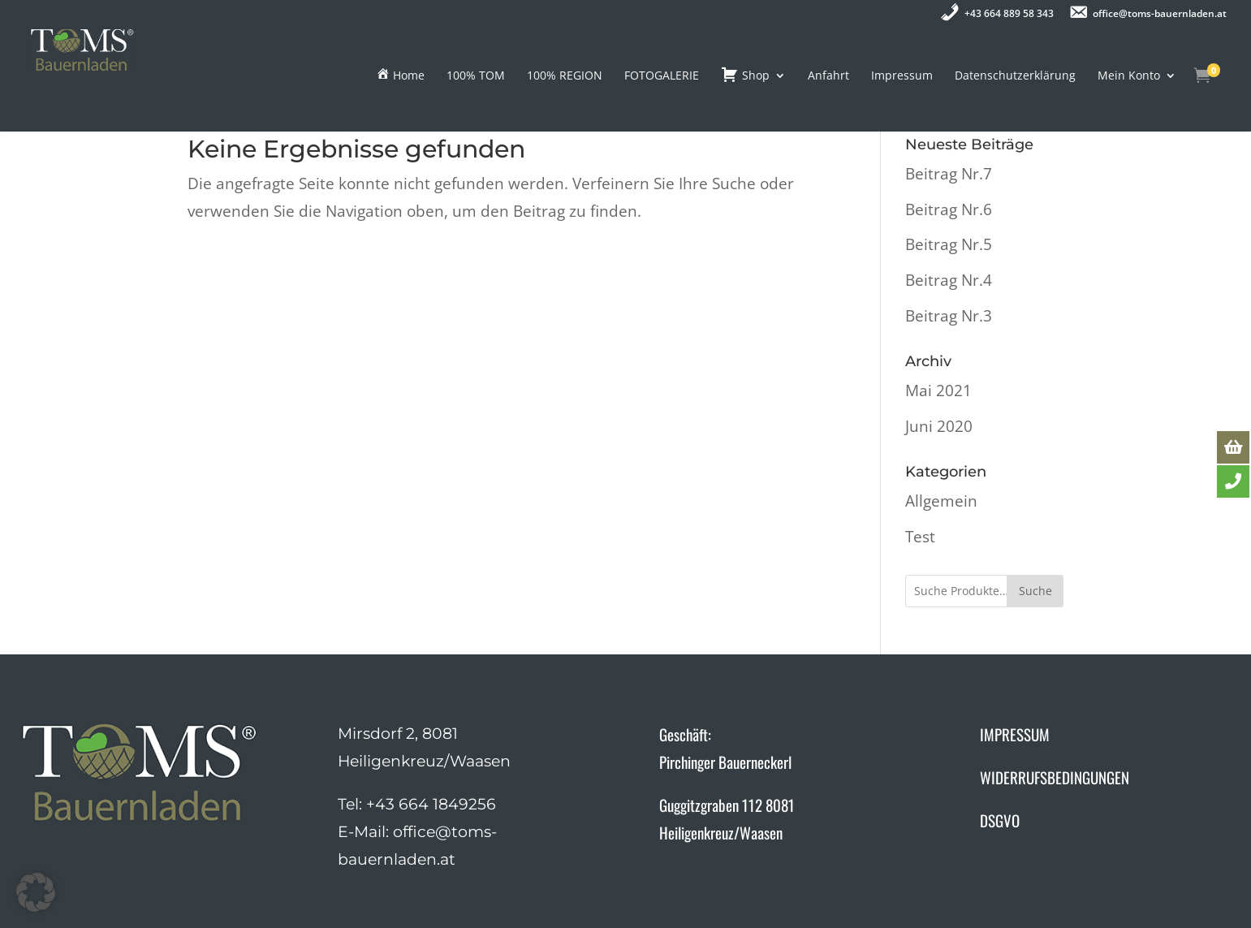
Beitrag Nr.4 (948, 280)
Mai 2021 (938, 390)
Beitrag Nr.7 (948, 173)
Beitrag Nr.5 (948, 244)
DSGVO (1000, 820)
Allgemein (941, 500)
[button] (35, 892)
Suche (1035, 590)
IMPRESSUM (1015, 734)
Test (920, 536)
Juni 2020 (939, 426)
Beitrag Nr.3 (948, 315)
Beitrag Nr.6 (948, 209)
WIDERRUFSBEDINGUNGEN (1054, 777)
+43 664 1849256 (431, 804)
